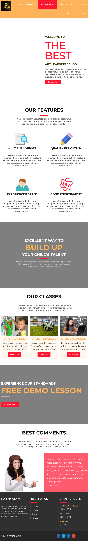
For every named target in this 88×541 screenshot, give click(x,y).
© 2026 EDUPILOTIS (11, 536)
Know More (14, 354)
